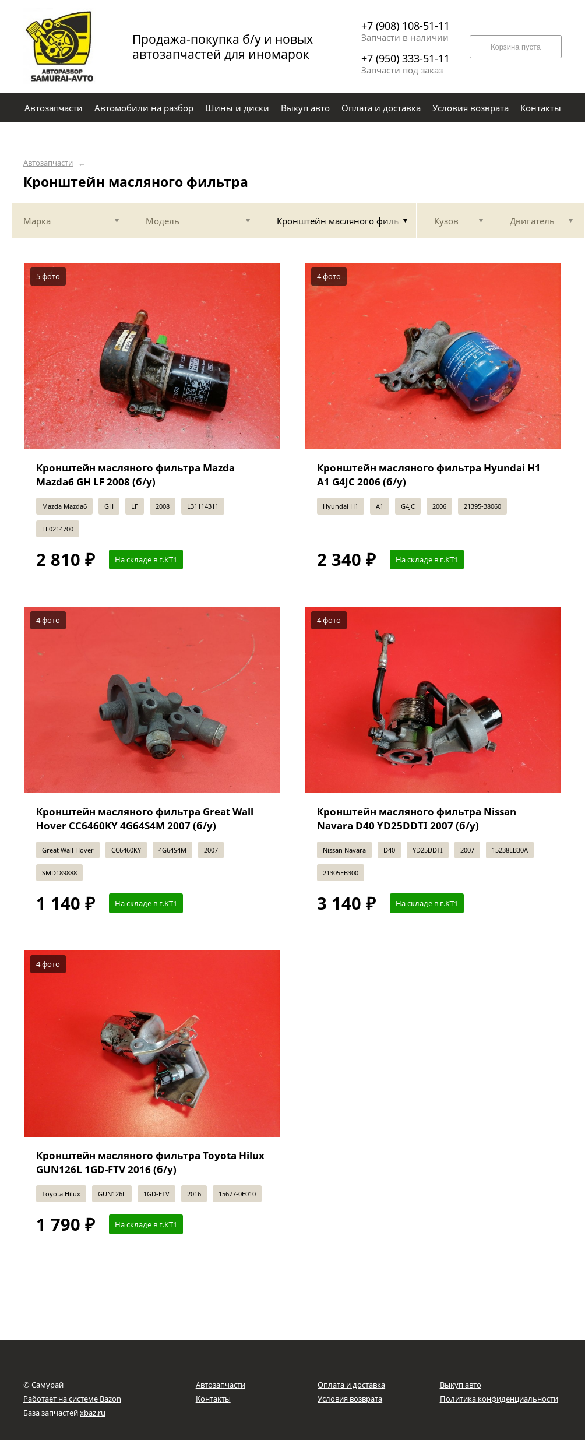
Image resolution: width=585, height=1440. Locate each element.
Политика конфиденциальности (499, 1398)
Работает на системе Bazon (72, 1398)
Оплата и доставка (351, 1384)
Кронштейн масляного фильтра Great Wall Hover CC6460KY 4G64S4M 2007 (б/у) (144, 818)
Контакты (213, 1398)
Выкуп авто (460, 1384)
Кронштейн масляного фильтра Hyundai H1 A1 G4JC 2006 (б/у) (429, 474)
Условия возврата (350, 1398)
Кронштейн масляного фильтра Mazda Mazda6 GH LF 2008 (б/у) (135, 474)
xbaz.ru (92, 1412)
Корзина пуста (516, 47)
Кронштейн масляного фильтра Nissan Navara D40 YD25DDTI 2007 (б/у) (416, 818)
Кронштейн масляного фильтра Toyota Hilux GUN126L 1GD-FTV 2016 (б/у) (150, 1162)
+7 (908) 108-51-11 (405, 26)
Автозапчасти (48, 163)
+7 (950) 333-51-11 (405, 58)
